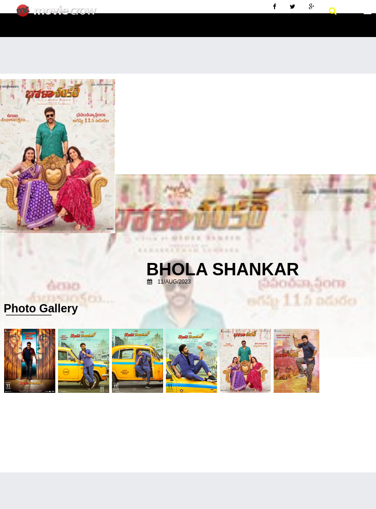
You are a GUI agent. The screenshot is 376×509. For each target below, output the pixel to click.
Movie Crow (58, 14)
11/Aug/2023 (174, 282)
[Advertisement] (188, 142)
